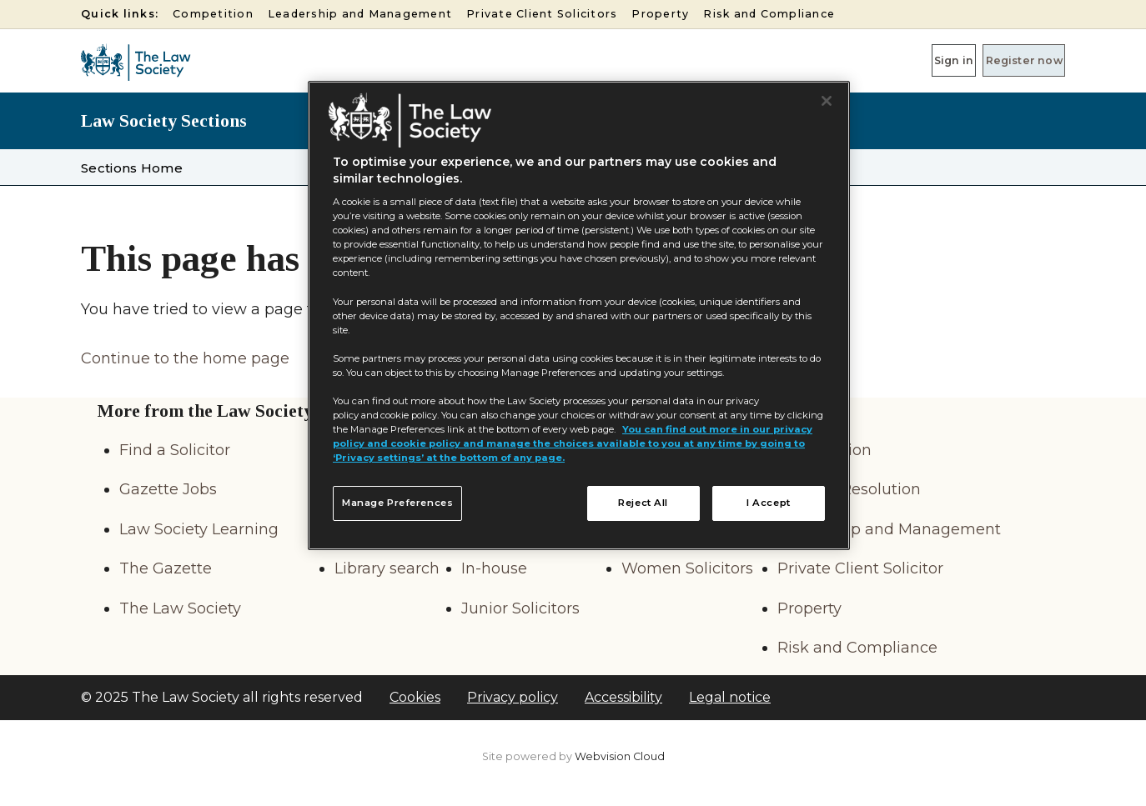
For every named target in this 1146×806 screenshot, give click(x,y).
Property (660, 14)
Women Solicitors (687, 568)
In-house (494, 568)
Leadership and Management (360, 14)
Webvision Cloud (620, 756)
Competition (213, 14)
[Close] (826, 101)
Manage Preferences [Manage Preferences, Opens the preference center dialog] (397, 502)
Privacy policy (512, 697)
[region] (579, 316)
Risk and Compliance (769, 14)
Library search (387, 568)
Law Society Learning (199, 529)
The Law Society (180, 608)
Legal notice (730, 697)
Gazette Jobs (168, 489)
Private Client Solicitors (541, 14)
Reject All (643, 502)
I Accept (768, 502)
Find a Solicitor (174, 450)
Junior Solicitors (520, 608)
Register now (1007, 60)
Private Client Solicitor (860, 568)
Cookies (415, 697)
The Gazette (165, 568)
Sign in (902, 60)
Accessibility (623, 697)
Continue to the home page (185, 358)
